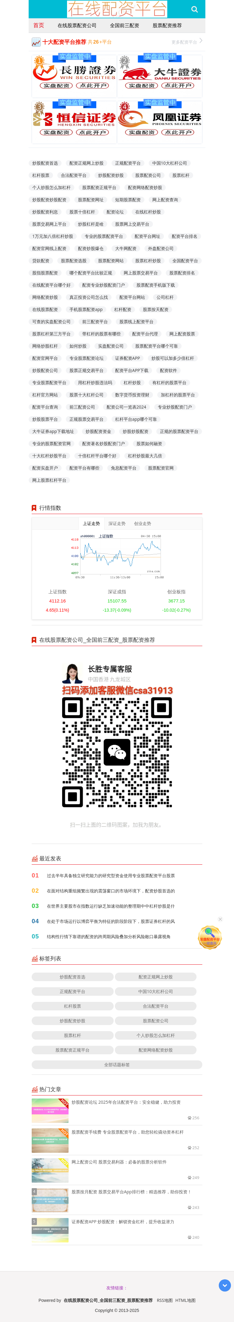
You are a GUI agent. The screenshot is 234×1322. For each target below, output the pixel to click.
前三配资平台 (95, 321)
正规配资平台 (128, 163)
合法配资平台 (74, 175)
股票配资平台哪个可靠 (156, 346)
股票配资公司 (148, 175)
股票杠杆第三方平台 (51, 334)
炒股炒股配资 (135, 431)
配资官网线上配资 (49, 248)
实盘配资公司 (111, 346)
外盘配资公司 (161, 248)
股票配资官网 (161, 468)
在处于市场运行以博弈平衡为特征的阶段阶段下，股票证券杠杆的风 (111, 921)
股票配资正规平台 (99, 187)
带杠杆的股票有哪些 (101, 334)
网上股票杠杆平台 (49, 480)
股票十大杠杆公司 (86, 395)
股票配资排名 (182, 273)
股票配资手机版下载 (155, 285)
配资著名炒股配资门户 (103, 443)
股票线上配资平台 (136, 321)
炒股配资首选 (45, 163)
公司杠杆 (165, 297)
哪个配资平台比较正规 (90, 273)
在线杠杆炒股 (148, 212)
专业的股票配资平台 (104, 236)
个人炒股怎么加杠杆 (51, 187)
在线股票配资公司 (77, 25)
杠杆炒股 (132, 382)
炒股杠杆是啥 (91, 224)
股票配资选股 (74, 260)
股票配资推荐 (167, 25)
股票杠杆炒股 (148, 260)
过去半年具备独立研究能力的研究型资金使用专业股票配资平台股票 (111, 875)
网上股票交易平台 (141, 273)
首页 (38, 25)
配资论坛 (115, 212)
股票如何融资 (149, 443)
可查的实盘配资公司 (51, 321)
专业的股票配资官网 (51, 443)
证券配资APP (127, 358)
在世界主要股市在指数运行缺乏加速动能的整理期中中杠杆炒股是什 (111, 906)
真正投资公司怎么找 (88, 297)
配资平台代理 (145, 334)
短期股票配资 (128, 199)
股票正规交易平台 (86, 370)
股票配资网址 (91, 199)
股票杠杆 (181, 175)
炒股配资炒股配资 (49, 199)
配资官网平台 (45, 358)
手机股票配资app (86, 309)
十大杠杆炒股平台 (49, 456)
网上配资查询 (165, 199)
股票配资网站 (111, 260)
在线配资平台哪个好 (51, 285)
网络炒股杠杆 (45, 346)
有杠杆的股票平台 (169, 382)
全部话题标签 (117, 1064)
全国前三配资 (124, 25)
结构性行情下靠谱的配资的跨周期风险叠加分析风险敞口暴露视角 (109, 936)
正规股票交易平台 (86, 419)
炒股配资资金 (98, 431)
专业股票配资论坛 (86, 358)
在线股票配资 (45, 309)
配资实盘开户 (45, 468)
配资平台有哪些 (84, 468)
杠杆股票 (40, 175)
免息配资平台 (123, 468)
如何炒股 (78, 346)
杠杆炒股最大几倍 (145, 456)
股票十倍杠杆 (82, 212)
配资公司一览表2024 (126, 407)
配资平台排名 (184, 236)
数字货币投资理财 (132, 395)
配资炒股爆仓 (91, 248)
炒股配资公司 (45, 370)
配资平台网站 (132, 297)
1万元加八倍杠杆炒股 (52, 236)
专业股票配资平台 (49, 382)
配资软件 (168, 370)
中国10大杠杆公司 (169, 163)
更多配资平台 (187, 41)
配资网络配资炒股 (145, 187)
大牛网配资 (125, 248)
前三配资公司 (82, 407)
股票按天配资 (155, 309)
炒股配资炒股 (111, 175)
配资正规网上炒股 (86, 163)
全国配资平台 (185, 260)
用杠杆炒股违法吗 (95, 382)
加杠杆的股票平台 (178, 395)
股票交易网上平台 (49, 224)
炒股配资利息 (45, 212)
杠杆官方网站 (45, 395)
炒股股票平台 (45, 419)
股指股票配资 (45, 273)
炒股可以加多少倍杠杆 (172, 358)
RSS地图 (165, 1300)
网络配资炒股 (45, 297)
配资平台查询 (45, 407)
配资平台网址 (147, 236)
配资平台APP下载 (132, 370)
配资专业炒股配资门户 (103, 285)
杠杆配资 (122, 309)
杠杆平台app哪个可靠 (136, 419)
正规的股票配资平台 (179, 431)
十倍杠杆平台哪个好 (97, 456)
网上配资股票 (182, 334)
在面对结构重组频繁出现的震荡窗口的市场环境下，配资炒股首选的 (111, 891)
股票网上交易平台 (132, 224)
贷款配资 (40, 260)
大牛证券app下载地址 (53, 431)
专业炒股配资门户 (175, 407)
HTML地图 (186, 1300)
